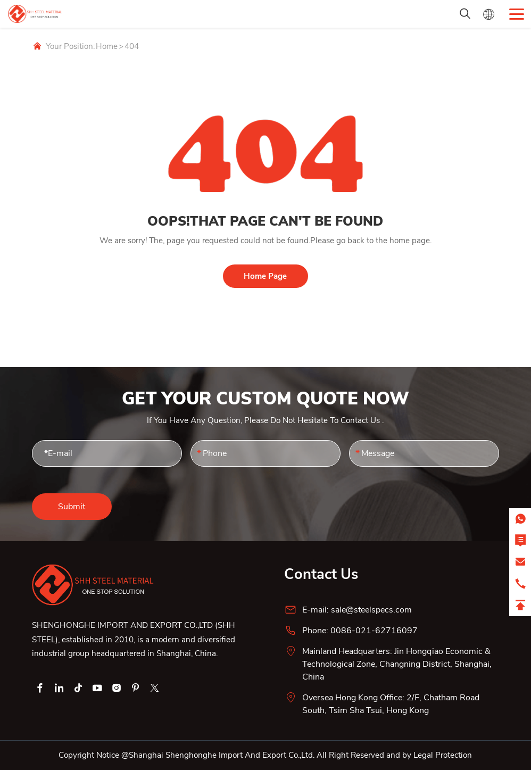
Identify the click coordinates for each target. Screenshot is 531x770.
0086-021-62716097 (374, 630)
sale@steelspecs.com (371, 610)
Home (107, 46)
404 (132, 46)
